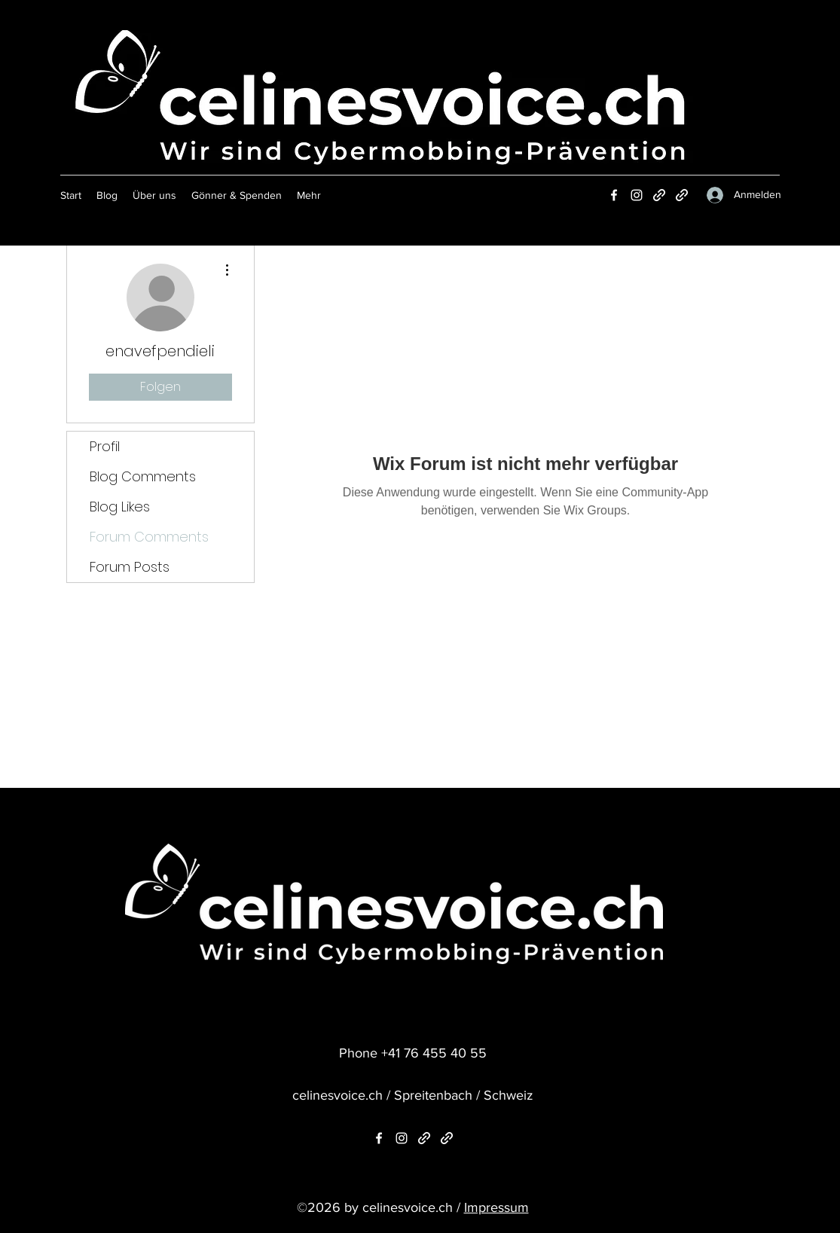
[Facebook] (614, 195)
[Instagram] (636, 195)
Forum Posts (130, 566)
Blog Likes (120, 506)
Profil (105, 446)
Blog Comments (143, 476)
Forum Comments (149, 536)
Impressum (496, 1207)
